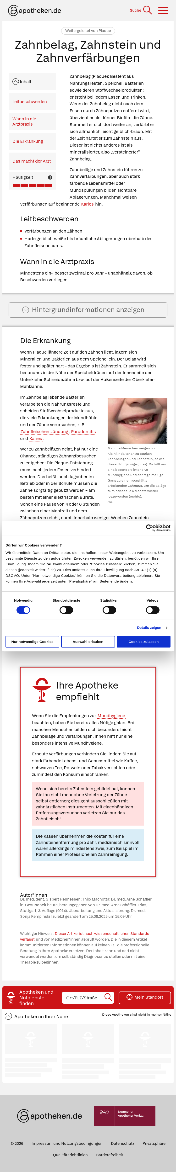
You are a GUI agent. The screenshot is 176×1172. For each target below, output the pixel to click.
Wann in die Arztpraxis (24, 121)
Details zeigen (149, 628)
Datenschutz (122, 1143)
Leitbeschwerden (29, 101)
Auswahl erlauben (88, 642)
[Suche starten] (109, 998)
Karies (87, 204)
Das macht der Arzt (31, 161)
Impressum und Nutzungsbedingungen (67, 1143)
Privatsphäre (154, 1143)
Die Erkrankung (27, 141)
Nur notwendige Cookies (32, 642)
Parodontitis (83, 432)
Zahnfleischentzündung (44, 432)
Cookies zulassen (144, 642)
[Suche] (141, 10)
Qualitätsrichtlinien (70, 1155)
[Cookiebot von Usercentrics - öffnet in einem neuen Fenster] (149, 527)
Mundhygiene (111, 716)
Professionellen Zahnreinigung (96, 855)
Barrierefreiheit (109, 1155)
